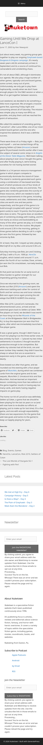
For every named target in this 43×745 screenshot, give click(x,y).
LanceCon (15, 454)
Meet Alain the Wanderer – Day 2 (20, 506)
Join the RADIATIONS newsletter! (21, 549)
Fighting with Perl (11, 464)
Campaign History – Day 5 (16, 495)
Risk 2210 (25, 454)
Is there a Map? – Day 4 (15, 499)
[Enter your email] (21, 539)
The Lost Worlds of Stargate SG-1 (18, 461)
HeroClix (6, 454)
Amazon (26, 147)
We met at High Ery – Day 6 (17, 492)
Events (11, 450)
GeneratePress (33, 741)
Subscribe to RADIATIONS (18, 695)
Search (21, 19)
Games (18, 450)
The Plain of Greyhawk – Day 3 (18, 502)
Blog (5, 450)
